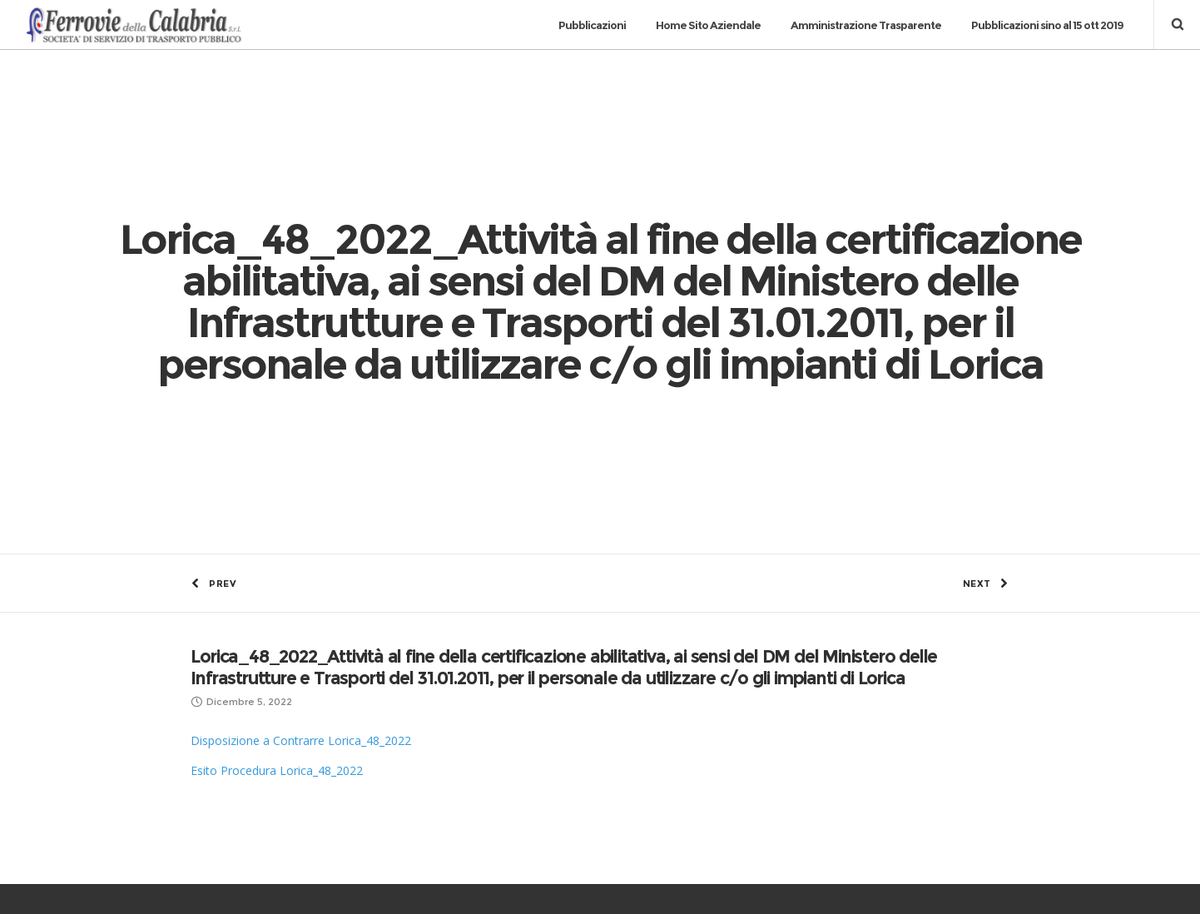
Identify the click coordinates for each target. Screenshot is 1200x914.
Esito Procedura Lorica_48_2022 (277, 515)
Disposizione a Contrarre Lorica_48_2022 (301, 485)
